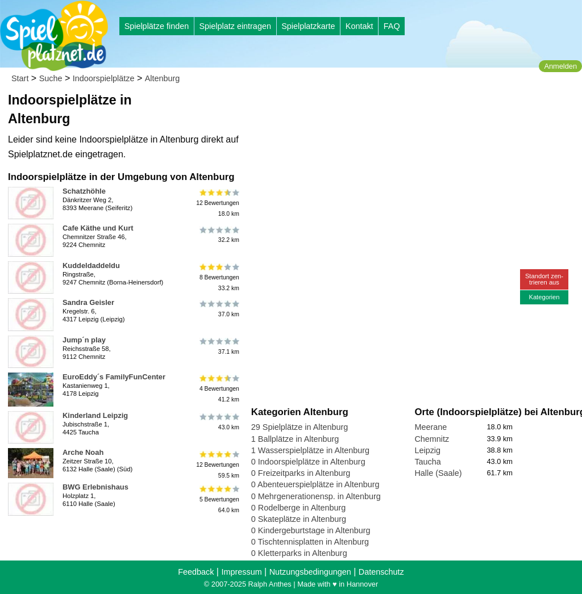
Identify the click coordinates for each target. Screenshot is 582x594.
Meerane (430, 427)
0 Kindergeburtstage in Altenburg (311, 530)
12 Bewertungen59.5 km (217, 464)
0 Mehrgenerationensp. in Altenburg (316, 496)
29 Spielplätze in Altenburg (299, 427)
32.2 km (218, 234)
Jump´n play (84, 340)
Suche (51, 78)
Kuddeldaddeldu (91, 265)
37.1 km (218, 346)
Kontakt (359, 26)
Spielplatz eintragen (235, 26)
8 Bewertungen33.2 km (218, 277)
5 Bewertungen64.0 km (218, 499)
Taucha (427, 461)
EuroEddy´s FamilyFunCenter (114, 377)
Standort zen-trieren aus (544, 279)
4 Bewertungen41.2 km (218, 389)
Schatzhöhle (84, 191)
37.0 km (218, 308)
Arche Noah (83, 452)
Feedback (196, 571)
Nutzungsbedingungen (310, 571)
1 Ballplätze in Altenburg (295, 439)
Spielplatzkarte (308, 26)
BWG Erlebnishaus (95, 487)
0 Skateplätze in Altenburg (298, 519)
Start (19, 78)
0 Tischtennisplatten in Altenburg (310, 541)
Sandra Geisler (88, 302)
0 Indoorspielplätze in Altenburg (308, 461)
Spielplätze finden (156, 26)
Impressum (241, 571)
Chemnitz (431, 439)
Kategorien (544, 297)
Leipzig (427, 450)
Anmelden (560, 66)
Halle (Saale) (438, 473)
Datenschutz (381, 571)
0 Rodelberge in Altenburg (298, 507)
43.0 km (218, 421)
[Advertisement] (380, 108)
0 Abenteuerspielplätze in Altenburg (315, 484)
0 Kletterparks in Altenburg (299, 553)
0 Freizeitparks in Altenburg (300, 473)
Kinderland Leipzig (95, 415)
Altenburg (162, 78)
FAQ (392, 26)
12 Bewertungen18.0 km (217, 203)
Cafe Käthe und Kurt (98, 228)
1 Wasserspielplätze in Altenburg (310, 450)
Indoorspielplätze (104, 78)
